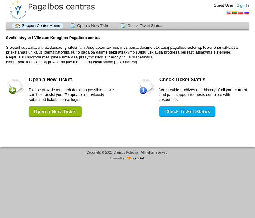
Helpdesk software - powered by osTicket (127, 158)
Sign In (243, 5)
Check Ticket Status (144, 25)
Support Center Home (41, 25)
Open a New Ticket (93, 25)
